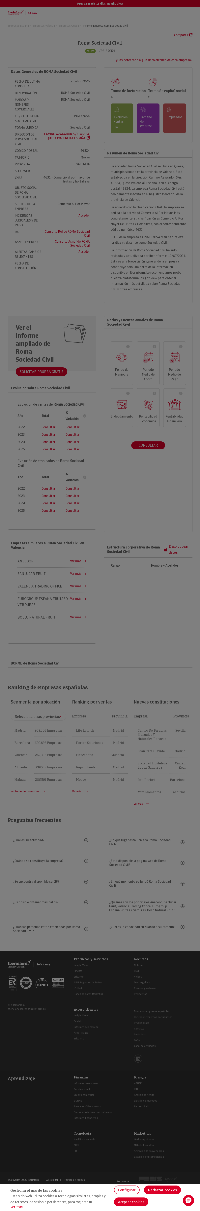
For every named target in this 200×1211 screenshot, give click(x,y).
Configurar (127, 1190)
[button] (188, 1200)
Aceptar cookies (131, 1202)
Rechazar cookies (162, 1190)
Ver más (16, 1207)
